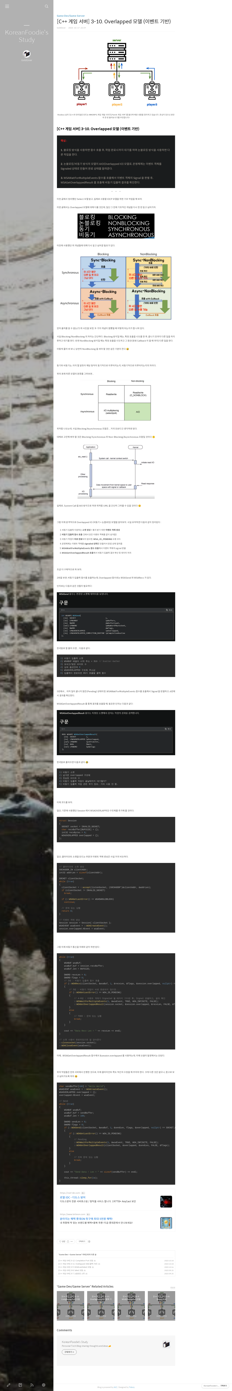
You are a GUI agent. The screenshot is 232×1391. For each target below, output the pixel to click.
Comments (91, 1330)
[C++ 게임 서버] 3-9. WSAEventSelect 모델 (101, 1267)
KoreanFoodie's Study (26, 36)
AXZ (142, 1387)
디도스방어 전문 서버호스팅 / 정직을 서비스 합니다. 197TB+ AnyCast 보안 (125, 1201)
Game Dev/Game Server (97, 15)
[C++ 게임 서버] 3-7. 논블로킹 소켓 (98, 1273)
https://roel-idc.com (97, 1193)
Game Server (102, 1254)
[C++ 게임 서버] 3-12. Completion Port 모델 (102, 1261)
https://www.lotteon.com (99, 1214)
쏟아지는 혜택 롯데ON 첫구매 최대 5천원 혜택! (113, 1219)
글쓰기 (9, 1385)
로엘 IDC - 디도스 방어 (99, 1197)
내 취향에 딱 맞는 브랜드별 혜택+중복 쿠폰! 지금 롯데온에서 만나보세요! (123, 1222)
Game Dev (90, 1254)
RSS (32, 1385)
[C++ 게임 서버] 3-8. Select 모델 (97, 1270)
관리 (44, 1385)
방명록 (20, 1385)
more (199, 1287)
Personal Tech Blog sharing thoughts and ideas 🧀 (113, 1346)
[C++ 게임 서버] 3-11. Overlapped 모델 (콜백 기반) (104, 1264)
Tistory (158, 1387)
